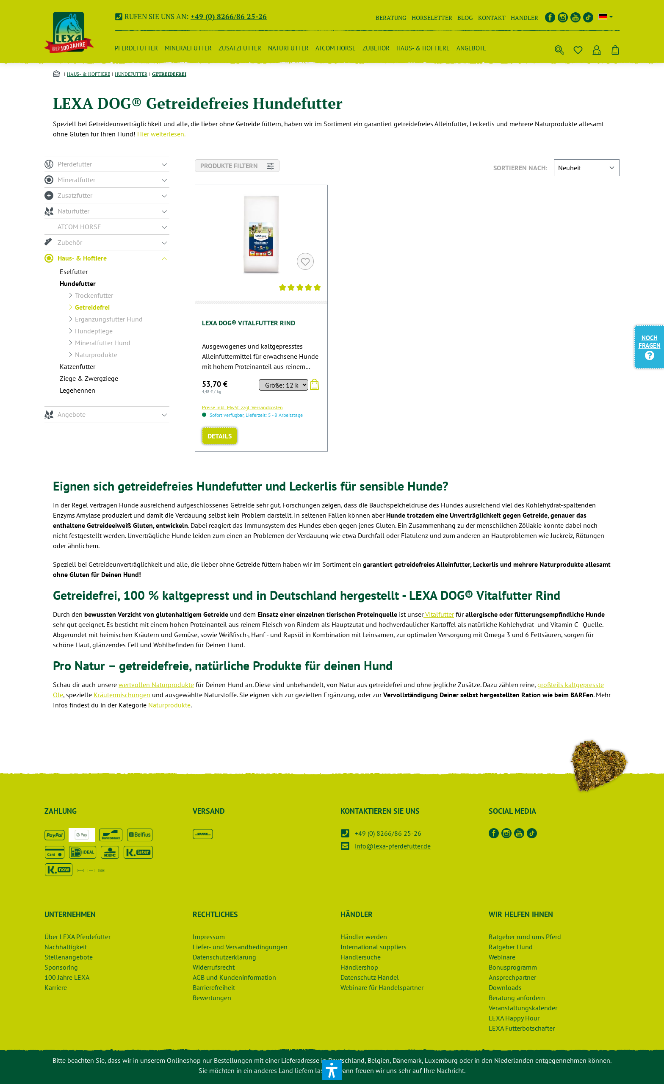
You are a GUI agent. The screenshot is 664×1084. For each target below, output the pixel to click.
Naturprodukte (169, 705)
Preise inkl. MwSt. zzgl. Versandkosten (242, 407)
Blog (465, 18)
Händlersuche (360, 957)
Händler (524, 18)
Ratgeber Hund (511, 947)
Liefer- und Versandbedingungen (240, 947)
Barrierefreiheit (214, 987)
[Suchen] (559, 48)
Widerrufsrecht (214, 967)
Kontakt (492, 18)
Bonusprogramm (513, 967)
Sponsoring (61, 967)
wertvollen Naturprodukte (156, 684)
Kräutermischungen (122, 694)
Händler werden (363, 936)
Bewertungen (212, 997)
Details (220, 436)
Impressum (209, 936)
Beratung (391, 18)
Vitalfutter (438, 614)
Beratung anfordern (517, 997)
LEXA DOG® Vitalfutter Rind (248, 323)
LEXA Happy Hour (514, 1018)
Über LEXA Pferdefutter (77, 936)
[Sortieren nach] (587, 167)
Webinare (502, 957)
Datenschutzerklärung (224, 957)
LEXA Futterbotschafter (522, 1028)
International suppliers (373, 947)
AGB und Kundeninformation (234, 977)
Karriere (55, 987)
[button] (332, 1070)
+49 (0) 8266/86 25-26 (229, 16)
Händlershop (359, 967)
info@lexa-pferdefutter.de (393, 846)
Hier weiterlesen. (161, 134)
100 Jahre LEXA (66, 977)
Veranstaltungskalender (523, 1008)
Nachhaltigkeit (65, 947)
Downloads (505, 987)
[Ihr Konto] (596, 48)
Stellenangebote (68, 957)
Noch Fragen (650, 346)
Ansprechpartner (512, 977)
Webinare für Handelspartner (381, 987)
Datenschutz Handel (369, 977)
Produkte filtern (237, 165)
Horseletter (432, 18)
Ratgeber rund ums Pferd (525, 936)
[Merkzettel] (578, 48)
